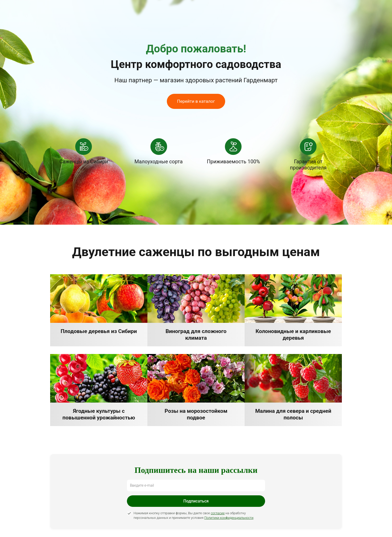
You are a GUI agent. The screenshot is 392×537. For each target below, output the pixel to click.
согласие (218, 513)
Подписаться (196, 501)
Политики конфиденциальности (228, 518)
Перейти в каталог (196, 101)
